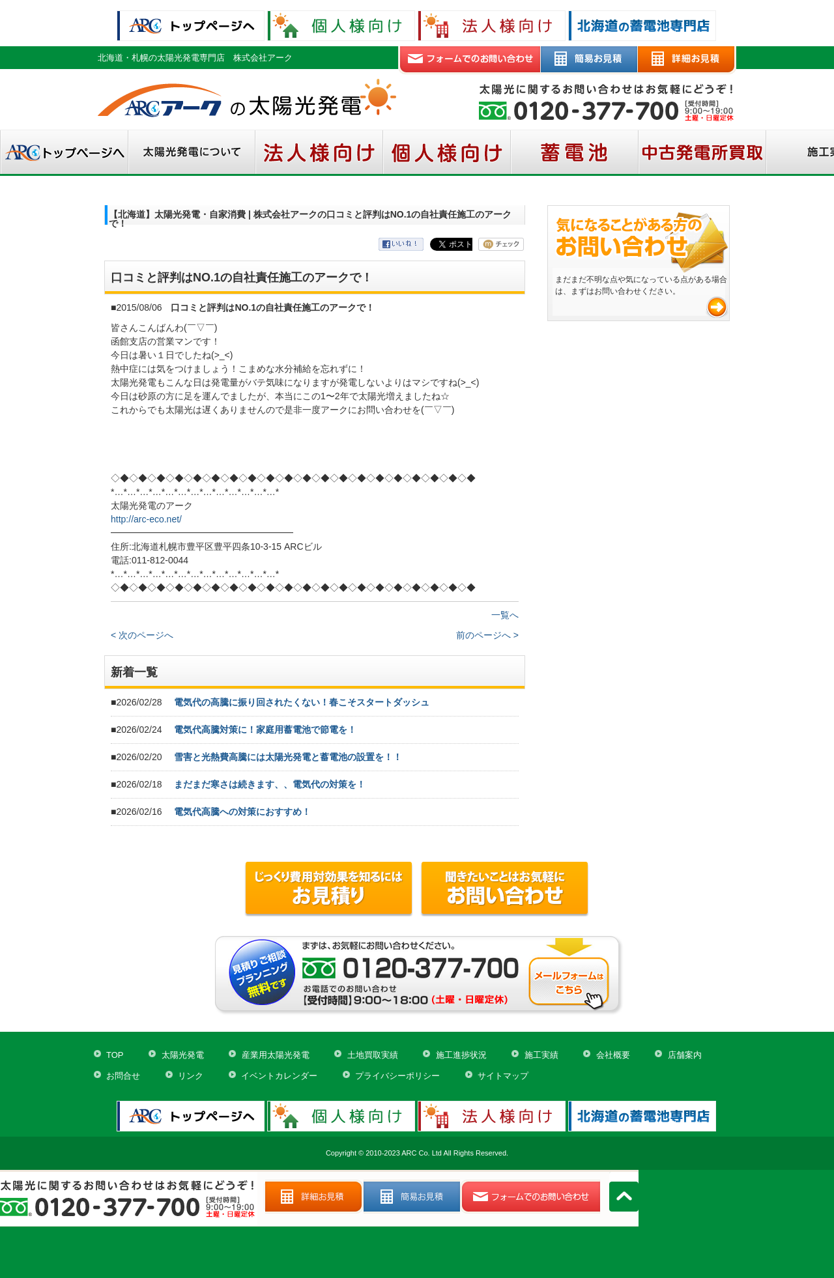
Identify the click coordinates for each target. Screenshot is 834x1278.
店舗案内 (685, 1055)
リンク (190, 1076)
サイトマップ (503, 1076)
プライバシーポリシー (397, 1076)
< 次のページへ (142, 635)
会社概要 (613, 1055)
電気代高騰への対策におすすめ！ (242, 811)
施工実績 (541, 1055)
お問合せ (123, 1076)
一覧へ (505, 615)
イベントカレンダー (279, 1076)
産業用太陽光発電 (275, 1055)
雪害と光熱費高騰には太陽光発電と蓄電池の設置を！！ (288, 757)
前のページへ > (487, 635)
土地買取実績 (372, 1055)
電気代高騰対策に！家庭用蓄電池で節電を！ (265, 729)
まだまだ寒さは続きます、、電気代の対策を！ (270, 784)
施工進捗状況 (461, 1055)
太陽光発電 (183, 1055)
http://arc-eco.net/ (146, 519)
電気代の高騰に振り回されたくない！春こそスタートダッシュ (301, 702)
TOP (115, 1055)
